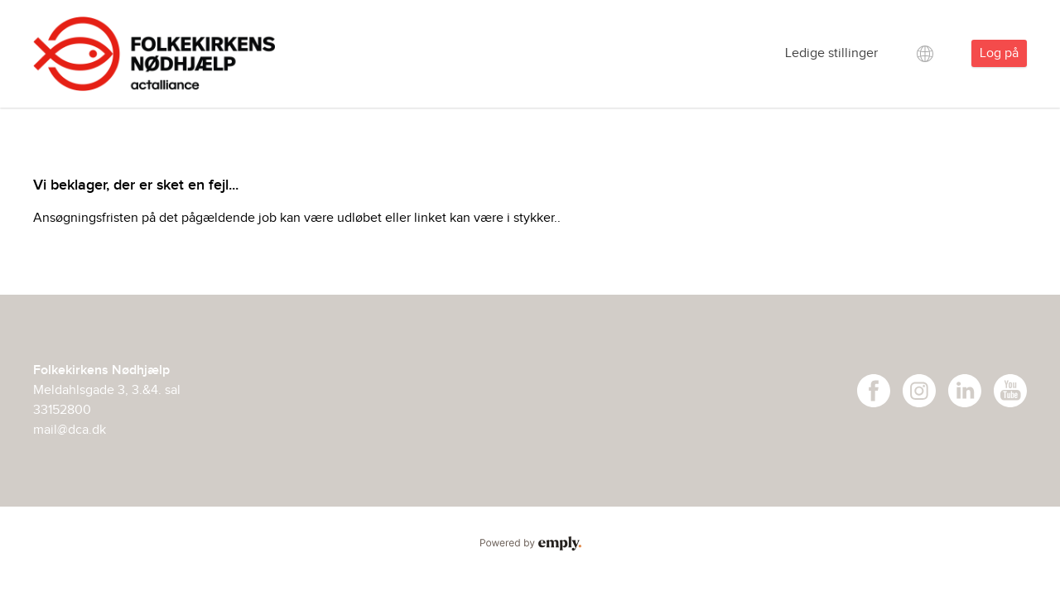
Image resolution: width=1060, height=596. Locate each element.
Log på (999, 53)
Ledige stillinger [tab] (831, 53)
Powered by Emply (530, 544)
